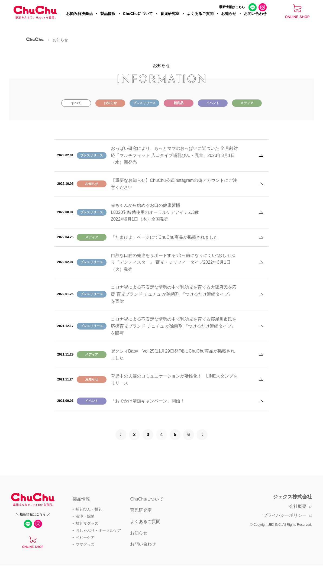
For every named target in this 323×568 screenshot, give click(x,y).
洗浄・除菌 (85, 516)
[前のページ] (120, 434)
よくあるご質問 (200, 18)
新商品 (178, 103)
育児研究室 (169, 18)
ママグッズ (85, 544)
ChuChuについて (138, 18)
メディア (246, 103)
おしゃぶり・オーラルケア (98, 530)
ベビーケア (85, 537)
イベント (212, 103)
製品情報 (107, 18)
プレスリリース (144, 103)
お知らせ (228, 18)
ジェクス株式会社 (292, 496)
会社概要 (297, 506)
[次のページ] (202, 434)
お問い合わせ (255, 18)
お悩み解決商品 (79, 18)
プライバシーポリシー (284, 515)
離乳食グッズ (87, 523)
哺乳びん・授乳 (89, 509)
